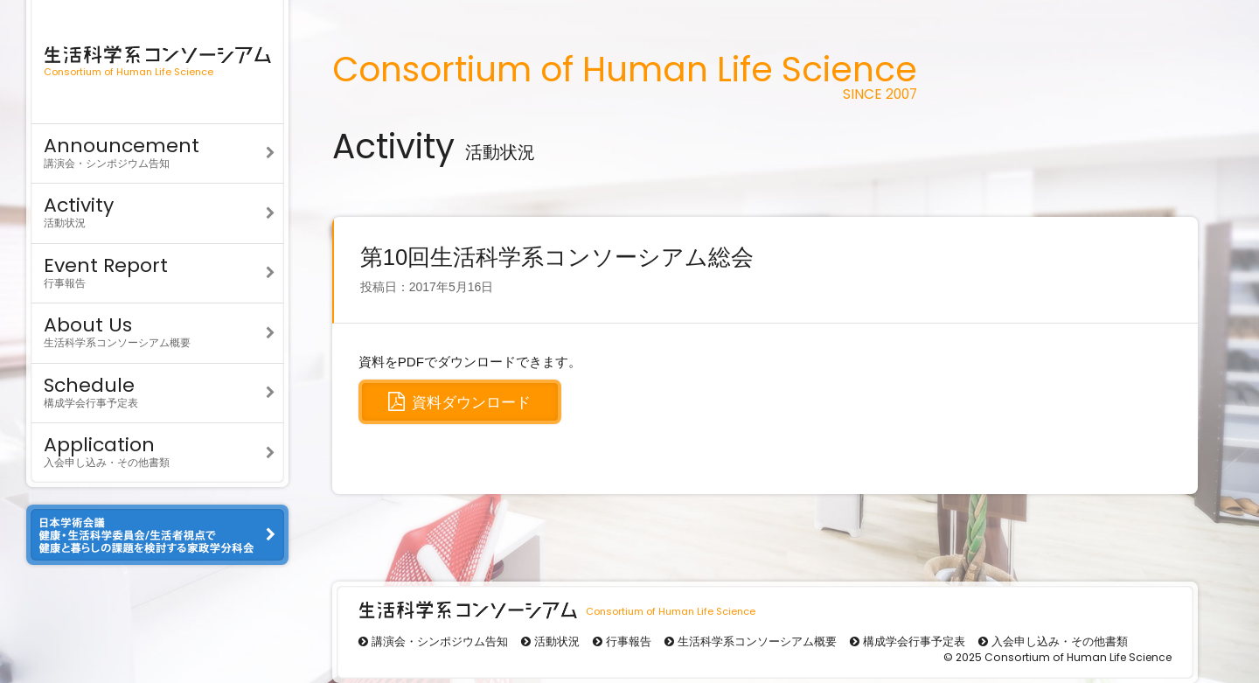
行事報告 (157, 270)
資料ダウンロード (460, 401)
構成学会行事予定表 (157, 390)
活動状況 (157, 210)
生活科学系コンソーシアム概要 (157, 330)
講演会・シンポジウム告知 (157, 151)
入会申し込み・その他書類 (157, 450)
